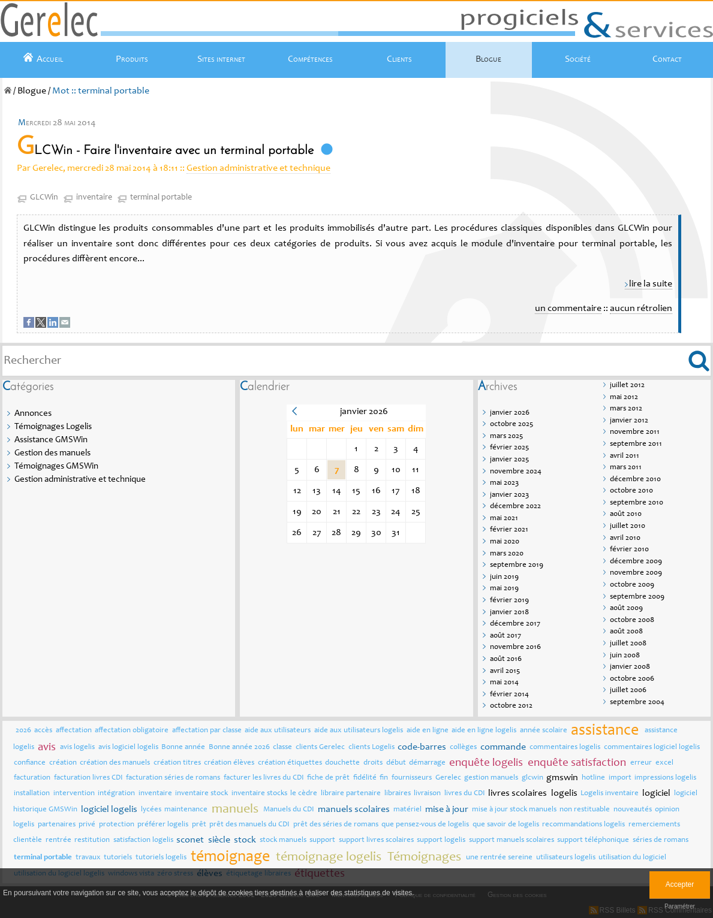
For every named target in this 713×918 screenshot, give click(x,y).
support (322, 840)
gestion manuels (491, 778)
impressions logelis (665, 778)
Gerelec (448, 778)
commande (503, 747)
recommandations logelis (583, 825)
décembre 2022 (515, 507)
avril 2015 (505, 671)
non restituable (584, 810)
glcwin (532, 778)
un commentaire (568, 308)
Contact (667, 59)
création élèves (229, 763)
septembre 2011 (636, 444)
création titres (177, 763)
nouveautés (632, 810)
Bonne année (183, 747)
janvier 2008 (630, 667)
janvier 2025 (509, 460)
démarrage (427, 763)
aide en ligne (428, 731)
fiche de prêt (328, 778)
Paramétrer (679, 906)
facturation (32, 778)
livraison (427, 794)
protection (116, 825)
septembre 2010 (636, 503)
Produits (132, 59)
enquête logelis (486, 763)
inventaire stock (201, 794)
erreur (641, 763)
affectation (74, 731)
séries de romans (660, 840)
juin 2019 (504, 577)
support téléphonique (593, 840)
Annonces (33, 413)
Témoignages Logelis (53, 426)
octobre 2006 (632, 679)
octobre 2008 (632, 620)
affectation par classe (207, 731)
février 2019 (509, 601)
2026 (23, 731)
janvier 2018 (509, 613)
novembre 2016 (515, 647)
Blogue (488, 59)
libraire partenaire (351, 794)
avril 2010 (625, 538)
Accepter (680, 884)
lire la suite (650, 284)
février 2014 (509, 695)
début (396, 763)
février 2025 (509, 448)
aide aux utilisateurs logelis (358, 731)
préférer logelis (162, 825)
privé (87, 825)
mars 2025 (506, 436)
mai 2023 (504, 483)
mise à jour (446, 809)
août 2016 (506, 659)
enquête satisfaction (577, 763)
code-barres (422, 747)
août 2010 (626, 514)
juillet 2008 (628, 644)
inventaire (94, 198)
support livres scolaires (376, 840)
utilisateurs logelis (565, 858)
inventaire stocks (259, 794)
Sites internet (221, 59)
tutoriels (118, 858)
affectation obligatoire (132, 731)
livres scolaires (517, 793)
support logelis (441, 840)
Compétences (310, 59)
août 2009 (626, 608)
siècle (219, 840)
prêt (199, 825)
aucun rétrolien (641, 308)
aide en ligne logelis (484, 731)
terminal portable (161, 198)
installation (32, 794)
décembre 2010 (635, 480)
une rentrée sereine (499, 858)
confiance (30, 763)
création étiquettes (290, 763)
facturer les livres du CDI (264, 778)
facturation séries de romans (173, 778)
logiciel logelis (109, 809)
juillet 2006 (628, 690)
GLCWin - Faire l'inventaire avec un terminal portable (165, 150)
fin (384, 778)
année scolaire (543, 731)
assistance (605, 731)
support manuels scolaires (511, 840)
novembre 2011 (635, 432)
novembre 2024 (515, 472)
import (620, 778)
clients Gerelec (320, 747)
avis (47, 747)
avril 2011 (624, 456)
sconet (190, 840)
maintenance (185, 810)
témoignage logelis (328, 857)
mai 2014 (504, 683)
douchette (342, 763)
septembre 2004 (637, 702)
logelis (564, 793)
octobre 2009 (632, 585)
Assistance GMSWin (51, 440)
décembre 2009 (636, 562)
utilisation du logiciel (632, 858)
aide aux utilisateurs (278, 731)
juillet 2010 (627, 526)
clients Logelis (371, 747)
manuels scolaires (354, 809)
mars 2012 (626, 409)
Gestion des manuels (52, 453)
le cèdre (303, 794)
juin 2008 (625, 656)
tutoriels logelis (161, 858)
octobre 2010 (631, 491)
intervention (74, 794)
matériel (407, 810)
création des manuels (115, 763)
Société (578, 59)
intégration (116, 794)
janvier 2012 (629, 421)
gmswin (562, 778)
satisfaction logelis (143, 840)
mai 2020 (504, 542)
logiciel (656, 793)
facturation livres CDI (88, 778)
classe (282, 747)
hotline (593, 778)
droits (373, 763)
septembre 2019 (516, 565)
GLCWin (44, 198)
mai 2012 (624, 397)
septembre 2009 (637, 597)
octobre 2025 (511, 424)
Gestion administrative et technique (258, 168)
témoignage (230, 857)
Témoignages (424, 857)
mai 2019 (504, 589)
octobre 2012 (511, 706)
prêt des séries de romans (335, 825)
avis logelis (77, 747)
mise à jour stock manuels (514, 810)
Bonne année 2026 (239, 747)
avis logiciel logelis (128, 747)
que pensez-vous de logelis (425, 825)
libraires (397, 794)
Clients (399, 59)
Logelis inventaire (609, 794)
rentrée (58, 840)
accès (43, 731)
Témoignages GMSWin (56, 466)
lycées (151, 810)
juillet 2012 (627, 385)
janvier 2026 (510, 413)
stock (245, 840)
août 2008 (626, 632)
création (63, 763)
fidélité (365, 778)
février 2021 (509, 530)
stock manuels (283, 840)
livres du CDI (464, 794)
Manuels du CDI (288, 810)
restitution (92, 840)
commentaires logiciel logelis (652, 747)
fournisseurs (412, 778)
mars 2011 (626, 468)
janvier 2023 (509, 495)
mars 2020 (507, 554)
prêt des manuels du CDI (249, 825)
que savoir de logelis (506, 825)
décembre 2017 (515, 624)
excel (664, 763)
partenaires (57, 825)
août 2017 (505, 636)
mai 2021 (504, 519)
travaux (88, 858)
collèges (463, 747)
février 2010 (629, 550)
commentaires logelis (565, 747)
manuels (235, 809)
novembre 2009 (636, 573)
